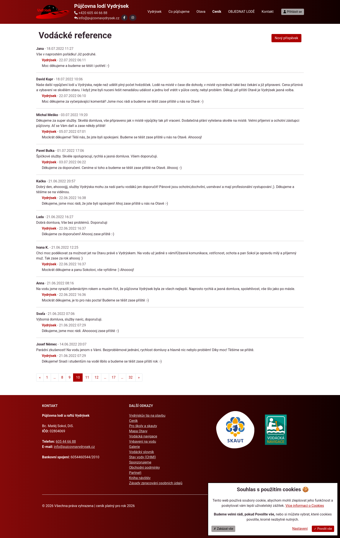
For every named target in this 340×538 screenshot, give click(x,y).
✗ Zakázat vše (223, 528)
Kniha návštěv (139, 478)
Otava (200, 12)
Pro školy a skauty (143, 426)
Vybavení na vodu (142, 441)
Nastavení (300, 529)
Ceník (133, 421)
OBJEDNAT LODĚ (241, 12)
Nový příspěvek (286, 38)
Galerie (134, 447)
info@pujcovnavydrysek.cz (96, 18)
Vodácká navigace (143, 436)
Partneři (135, 473)
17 (114, 377)
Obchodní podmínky (144, 467)
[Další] (139, 377)
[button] (124, 18)
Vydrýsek (154, 12)
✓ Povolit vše (323, 528)
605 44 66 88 (66, 441)
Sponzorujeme (140, 462)
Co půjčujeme (179, 12)
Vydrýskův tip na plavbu (147, 415)
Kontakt (268, 12)
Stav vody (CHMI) (142, 457)
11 (87, 377)
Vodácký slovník (141, 452)
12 (96, 377)
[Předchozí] (40, 377)
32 (131, 377)
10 (78, 377)
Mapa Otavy (138, 431)
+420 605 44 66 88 (90, 13)
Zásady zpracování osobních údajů (155, 483)
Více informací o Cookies (305, 506)
